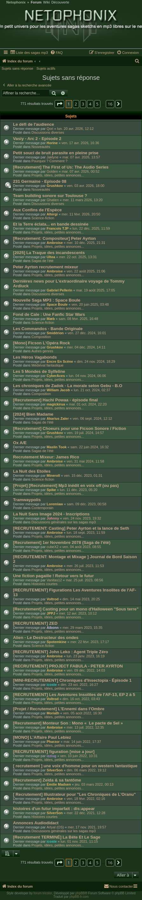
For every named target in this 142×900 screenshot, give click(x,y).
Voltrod (53, 599)
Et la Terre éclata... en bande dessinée (50, 224)
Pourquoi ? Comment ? (49, 161)
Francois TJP (58, 228)
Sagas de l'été (42, 261)
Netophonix (16, 2)
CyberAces (56, 376)
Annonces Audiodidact (35, 822)
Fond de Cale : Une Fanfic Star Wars (49, 314)
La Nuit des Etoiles (32, 471)
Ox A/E (20, 442)
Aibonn (53, 627)
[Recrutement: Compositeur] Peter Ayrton (54, 238)
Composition (41, 337)
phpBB (80, 893)
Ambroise (55, 243)
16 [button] (110, 104)
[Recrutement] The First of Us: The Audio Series (61, 167)
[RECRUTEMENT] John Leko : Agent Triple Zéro (60, 651)
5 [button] (97, 104)
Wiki (46, 2)
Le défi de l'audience (33, 124)
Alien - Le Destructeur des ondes (45, 637)
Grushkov (55, 186)
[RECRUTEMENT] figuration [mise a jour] (53, 751)
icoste (52, 684)
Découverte (60, 2)
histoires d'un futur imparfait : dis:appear (54, 808)
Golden (52, 171)
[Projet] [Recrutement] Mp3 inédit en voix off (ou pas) (66, 485)
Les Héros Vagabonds (35, 357)
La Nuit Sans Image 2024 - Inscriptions (51, 514)
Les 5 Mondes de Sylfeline (39, 371)
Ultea (51, 257)
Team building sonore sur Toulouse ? (50, 195)
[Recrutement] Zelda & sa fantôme (47, 780)
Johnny (53, 518)
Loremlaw (55, 504)
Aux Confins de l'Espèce (37, 209)
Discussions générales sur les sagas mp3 (63, 522)
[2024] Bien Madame (33, 414)
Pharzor (53, 742)
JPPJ (51, 613)
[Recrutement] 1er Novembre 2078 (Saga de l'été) (62, 542)
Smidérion (55, 333)
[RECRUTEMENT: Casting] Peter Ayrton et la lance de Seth (71, 528)
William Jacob (58, 390)
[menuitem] (29, 52)
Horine (52, 143)
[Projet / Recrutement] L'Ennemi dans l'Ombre (59, 708)
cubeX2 (52, 547)
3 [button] (83, 104)
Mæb (51, 319)
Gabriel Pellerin (59, 290)
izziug (52, 756)
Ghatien (53, 200)
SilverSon (55, 770)
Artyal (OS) (55, 827)
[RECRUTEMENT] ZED (35, 623)
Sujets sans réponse (17, 68)
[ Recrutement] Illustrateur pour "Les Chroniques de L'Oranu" (74, 794)
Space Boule (57, 304)
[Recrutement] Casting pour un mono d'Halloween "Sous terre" (76, 609)
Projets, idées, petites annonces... (57, 175)
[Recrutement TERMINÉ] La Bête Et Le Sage (56, 837)
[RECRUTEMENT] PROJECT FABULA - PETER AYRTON (68, 666)
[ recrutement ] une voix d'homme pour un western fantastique (75, 765)
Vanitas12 (54, 580)
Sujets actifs (46, 68)
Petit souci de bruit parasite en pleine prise (55, 152)
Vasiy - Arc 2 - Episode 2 (37, 138)
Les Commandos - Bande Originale (48, 328)
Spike (51, 490)
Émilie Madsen (59, 784)
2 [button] (76, 104)
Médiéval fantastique (47, 365)
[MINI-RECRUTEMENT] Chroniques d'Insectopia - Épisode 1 (72, 680)
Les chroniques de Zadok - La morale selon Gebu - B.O (67, 385)
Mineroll (53, 475)
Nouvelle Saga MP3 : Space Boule (46, 300)
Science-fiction (42, 218)
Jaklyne (52, 157)
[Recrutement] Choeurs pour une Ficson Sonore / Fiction (69, 428)
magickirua (56, 404)
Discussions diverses (47, 132)
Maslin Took (57, 447)
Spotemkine (56, 642)
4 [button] (90, 104)
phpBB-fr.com (79, 896)
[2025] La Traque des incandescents (49, 252)
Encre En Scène (60, 361)
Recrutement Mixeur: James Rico (46, 457)
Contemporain (42, 508)
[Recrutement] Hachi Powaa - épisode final (55, 400)
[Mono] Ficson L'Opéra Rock (41, 343)
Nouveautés (40, 147)
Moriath (53, 713)
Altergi (52, 214)
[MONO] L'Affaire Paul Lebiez (42, 737)
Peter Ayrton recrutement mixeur (45, 267)
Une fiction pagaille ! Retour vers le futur (53, 575)
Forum (36, 2)
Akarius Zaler (58, 418)
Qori (50, 129)
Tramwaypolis (27, 499)
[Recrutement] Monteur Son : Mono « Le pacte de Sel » (68, 723)
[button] (59, 104)
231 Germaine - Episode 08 (39, 181)
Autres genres (42, 351)
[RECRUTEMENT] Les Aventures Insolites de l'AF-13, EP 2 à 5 (74, 694)
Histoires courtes (44, 584)
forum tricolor (43, 893)
